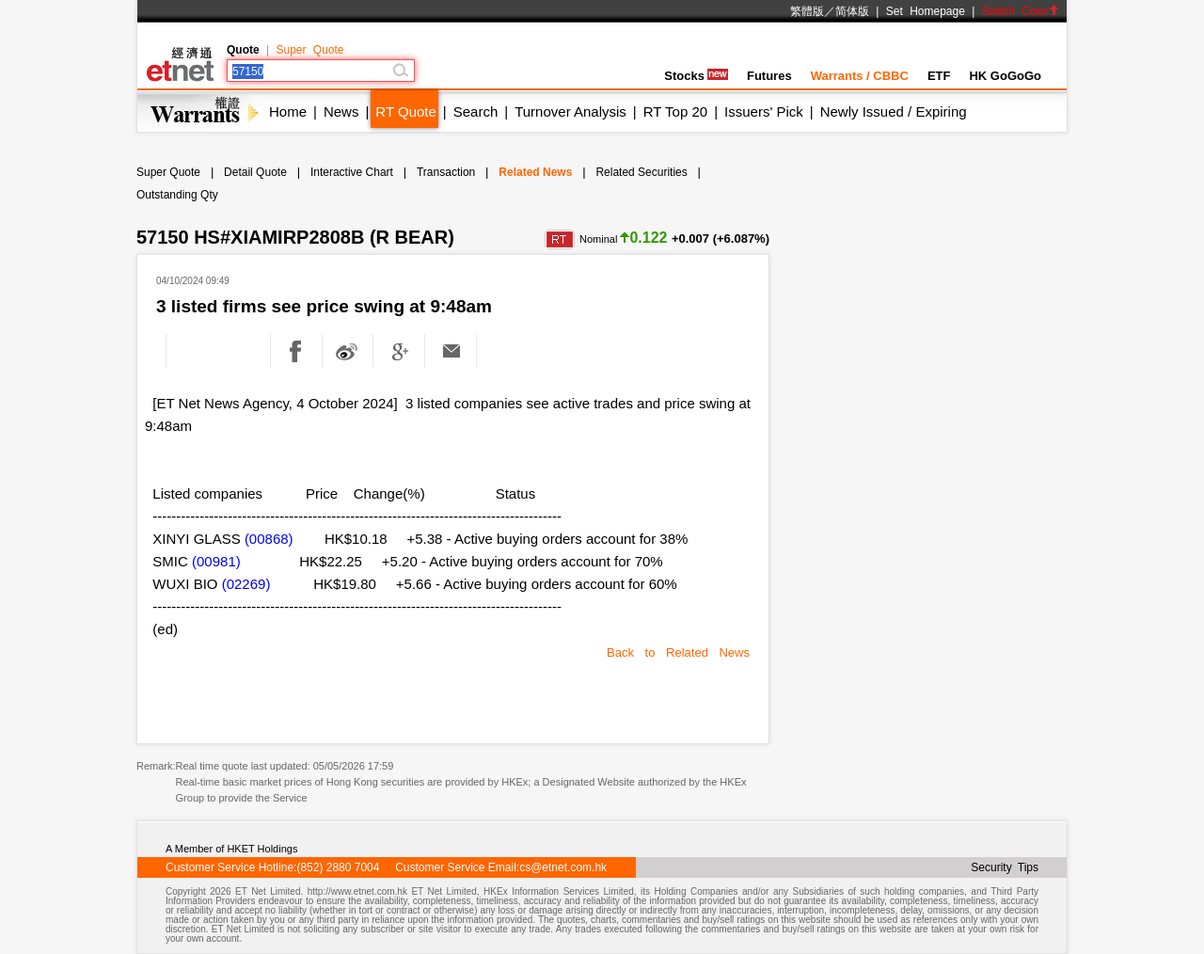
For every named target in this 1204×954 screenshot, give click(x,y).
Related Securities (641, 172)
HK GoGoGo (1005, 76)
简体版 (852, 11)
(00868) (269, 539)
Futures (769, 76)
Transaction (446, 172)
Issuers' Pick (763, 111)
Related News (535, 172)
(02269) (246, 584)
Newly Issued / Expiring (893, 111)
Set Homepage (925, 11)
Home (288, 111)
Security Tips (1004, 867)
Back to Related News (678, 652)
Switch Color (1020, 11)
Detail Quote (255, 172)
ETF (939, 76)
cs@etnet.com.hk (563, 867)
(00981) (216, 561)
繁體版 (807, 11)
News (341, 111)
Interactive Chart (351, 172)
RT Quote (405, 111)
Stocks (696, 76)
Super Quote (309, 49)
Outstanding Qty (177, 194)
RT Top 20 (675, 111)
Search (476, 111)
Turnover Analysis (570, 111)
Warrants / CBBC (860, 76)
